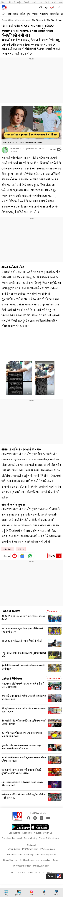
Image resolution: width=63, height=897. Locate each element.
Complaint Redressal (12, 838)
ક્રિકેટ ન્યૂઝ (25, 14)
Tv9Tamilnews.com (29, 860)
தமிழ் (54, 2)
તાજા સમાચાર (12, 14)
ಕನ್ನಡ (19, 2)
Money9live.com (41, 865)
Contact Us (14, 833)
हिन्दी (4, 2)
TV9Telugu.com (47, 849)
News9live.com (10, 860)
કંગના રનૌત (7, 549)
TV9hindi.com (13, 849)
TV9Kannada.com (13, 854)
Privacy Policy (30, 838)
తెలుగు (26, 2)
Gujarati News (8, 20)
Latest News (11, 610)
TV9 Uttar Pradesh (22, 865)
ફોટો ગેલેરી (54, 14)
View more (53, 611)
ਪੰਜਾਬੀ (47, 2)
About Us (27, 833)
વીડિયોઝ (44, 14)
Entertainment (23, 20)
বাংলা (40, 2)
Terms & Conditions (49, 838)
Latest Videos (12, 678)
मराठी (34, 2)
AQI (46, 7)
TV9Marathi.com (30, 849)
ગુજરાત (35, 14)
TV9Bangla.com (31, 854)
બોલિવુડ (21, 549)
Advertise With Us (43, 833)
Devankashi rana (17, 148)
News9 (12, 2)
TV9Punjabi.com (48, 854)
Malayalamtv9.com (49, 860)
